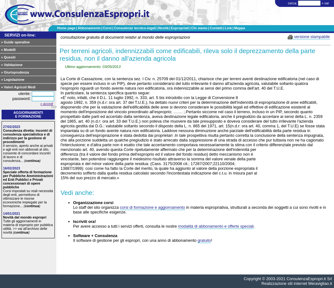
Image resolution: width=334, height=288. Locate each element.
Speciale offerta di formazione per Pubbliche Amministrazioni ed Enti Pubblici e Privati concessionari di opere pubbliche (28, 179)
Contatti (216, 28)
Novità (163, 28)
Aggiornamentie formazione (28, 114)
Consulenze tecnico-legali (135, 28)
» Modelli (8, 50)
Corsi (107, 28)
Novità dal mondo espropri (24, 217)
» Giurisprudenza (15, 72)
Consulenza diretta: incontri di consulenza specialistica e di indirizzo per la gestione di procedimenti (27, 136)
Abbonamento (89, 28)
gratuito (204, 240)
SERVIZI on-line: (20, 35)
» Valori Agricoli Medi (18, 87)
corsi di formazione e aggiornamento (152, 207)
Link (228, 28)
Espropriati (180, 28)
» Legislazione (12, 79)
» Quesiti (8, 57)
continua (32, 161)
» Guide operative (15, 42)
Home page (66, 28)
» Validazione (11, 65)
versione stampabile (308, 36)
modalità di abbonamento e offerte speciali (216, 226)
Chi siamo (199, 28)
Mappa (239, 28)
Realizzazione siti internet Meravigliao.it (297, 283)
